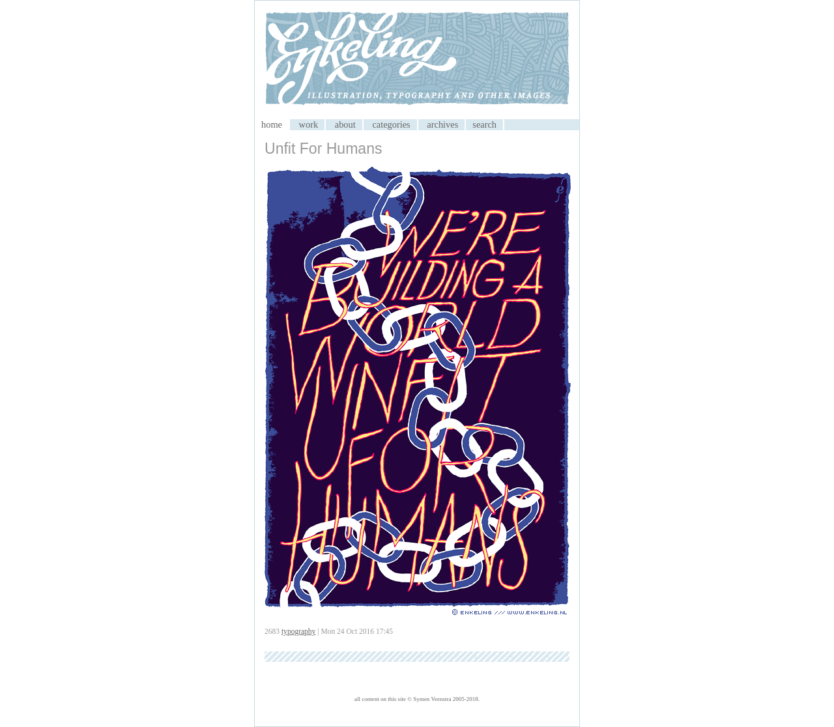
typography (298, 631)
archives (442, 124)
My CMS (417, 60)
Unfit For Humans (323, 148)
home (271, 124)
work (309, 124)
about (345, 124)
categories (391, 124)
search (484, 124)
